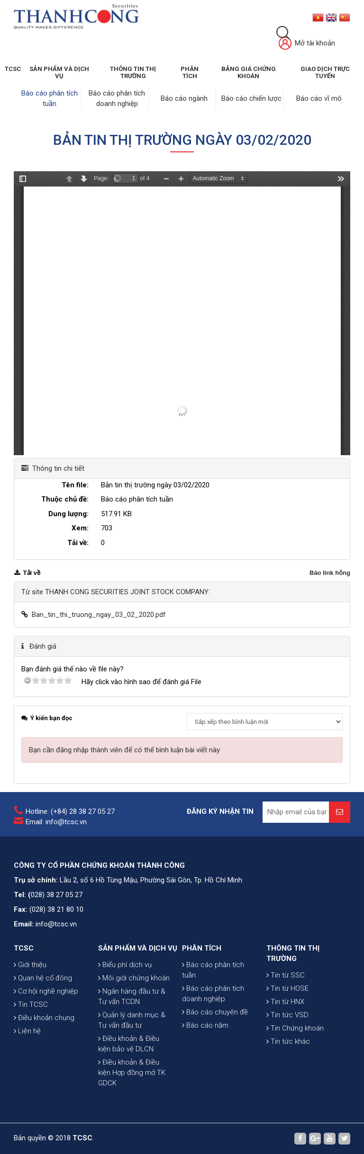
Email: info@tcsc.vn (56, 822)
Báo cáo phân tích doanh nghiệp (213, 993)
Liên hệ (27, 1031)
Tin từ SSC (285, 975)
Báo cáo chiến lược (251, 98)
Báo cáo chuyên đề (215, 1012)
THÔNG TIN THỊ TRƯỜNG (133, 72)
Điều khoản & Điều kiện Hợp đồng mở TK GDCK (131, 1072)
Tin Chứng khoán (295, 1028)
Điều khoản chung (44, 1017)
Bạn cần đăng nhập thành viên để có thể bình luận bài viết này (124, 750)
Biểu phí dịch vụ (125, 964)
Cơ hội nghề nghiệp (46, 991)
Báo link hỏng (329, 572)
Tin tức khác (288, 1041)
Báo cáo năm (205, 1025)
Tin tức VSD (287, 1015)
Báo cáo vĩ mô (319, 98)
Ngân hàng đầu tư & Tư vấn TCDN (131, 996)
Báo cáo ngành (184, 98)
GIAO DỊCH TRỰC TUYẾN (325, 72)
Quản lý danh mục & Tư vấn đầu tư (131, 1020)
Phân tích (190, 72)
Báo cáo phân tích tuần (213, 969)
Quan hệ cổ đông (43, 978)
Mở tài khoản (307, 44)
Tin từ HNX (285, 1001)
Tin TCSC (31, 1004)
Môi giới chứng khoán (134, 978)
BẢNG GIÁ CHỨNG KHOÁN (248, 72)
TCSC (13, 68)
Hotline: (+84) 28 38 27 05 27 (70, 811)
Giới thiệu (30, 964)
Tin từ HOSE (287, 988)
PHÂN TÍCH (201, 948)
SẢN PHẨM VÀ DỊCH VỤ (59, 72)
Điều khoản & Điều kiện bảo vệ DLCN (128, 1043)
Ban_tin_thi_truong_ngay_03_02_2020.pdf (99, 614)
